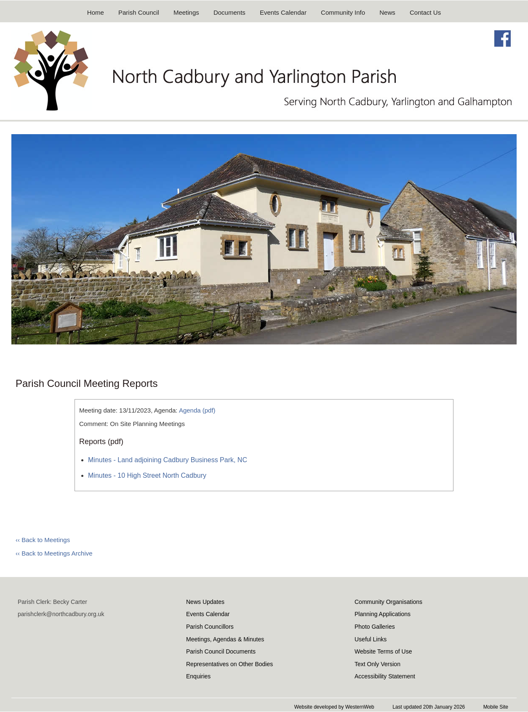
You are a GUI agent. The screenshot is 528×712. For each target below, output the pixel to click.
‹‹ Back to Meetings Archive (54, 553)
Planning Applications (383, 614)
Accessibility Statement (385, 676)
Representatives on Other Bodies (229, 664)
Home (95, 12)
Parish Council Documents (221, 651)
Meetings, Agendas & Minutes (225, 639)
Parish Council (138, 12)
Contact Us (425, 12)
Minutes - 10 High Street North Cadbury (147, 475)
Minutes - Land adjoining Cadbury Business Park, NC (167, 459)
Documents (229, 12)
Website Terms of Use (383, 651)
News (387, 12)
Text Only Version (377, 664)
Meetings (186, 12)
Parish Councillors (210, 626)
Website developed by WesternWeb (334, 707)
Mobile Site (495, 707)
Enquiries (198, 676)
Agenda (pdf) (197, 410)
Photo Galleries (375, 626)
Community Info (343, 12)
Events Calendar (283, 12)
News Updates (205, 601)
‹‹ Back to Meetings (43, 539)
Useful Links (371, 639)
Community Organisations (388, 601)
